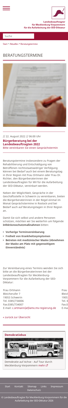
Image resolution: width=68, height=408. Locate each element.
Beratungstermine (29, 43)
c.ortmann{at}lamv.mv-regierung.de (34, 308)
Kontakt (19, 386)
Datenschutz (34, 390)
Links (43, 386)
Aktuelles (14, 43)
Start (5, 43)
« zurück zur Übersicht (16, 317)
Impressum (57, 386)
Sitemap (32, 386)
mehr (41, 365)
